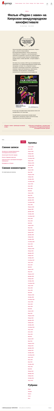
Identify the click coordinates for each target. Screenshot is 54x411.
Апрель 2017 (30, 269)
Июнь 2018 (30, 246)
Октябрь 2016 (31, 281)
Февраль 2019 (31, 230)
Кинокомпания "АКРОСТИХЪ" (11, 408)
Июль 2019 (30, 218)
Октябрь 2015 (31, 297)
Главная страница (18, 3)
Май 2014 (30, 336)
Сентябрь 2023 (31, 158)
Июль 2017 (30, 265)
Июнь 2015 (30, 306)
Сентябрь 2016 (31, 283)
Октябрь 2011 (31, 378)
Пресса (27, 3)
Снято (24, 3)
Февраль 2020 (31, 207)
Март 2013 (30, 362)
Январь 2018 (30, 251)
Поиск (23, 142)
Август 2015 (30, 302)
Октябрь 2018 (31, 239)
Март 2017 (30, 272)
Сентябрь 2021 (31, 181)
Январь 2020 (30, 209)
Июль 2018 (30, 244)
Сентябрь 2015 (31, 299)
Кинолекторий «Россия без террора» (9, 155)
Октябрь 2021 (31, 179)
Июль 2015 (30, 304)
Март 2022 (30, 172)
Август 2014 (30, 329)
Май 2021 (30, 191)
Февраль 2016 (31, 295)
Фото (35, 3)
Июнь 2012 (30, 366)
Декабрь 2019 (31, 211)
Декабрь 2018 (31, 235)
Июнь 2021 (30, 188)
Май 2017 (30, 267)
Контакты (42, 3)
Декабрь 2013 (31, 348)
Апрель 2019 (30, 225)
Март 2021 (30, 195)
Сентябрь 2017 (31, 260)
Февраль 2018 (31, 248)
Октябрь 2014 (31, 325)
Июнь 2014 (30, 334)
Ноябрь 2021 (30, 177)
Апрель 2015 (30, 311)
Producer (25, 26)
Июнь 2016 (30, 290)
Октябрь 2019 (31, 214)
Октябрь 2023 (31, 156)
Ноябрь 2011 (30, 376)
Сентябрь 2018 (31, 242)
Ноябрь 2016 (30, 279)
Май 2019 (30, 223)
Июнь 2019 (30, 221)
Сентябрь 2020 (31, 202)
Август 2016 (30, 285)
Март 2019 (30, 228)
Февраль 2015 (31, 316)
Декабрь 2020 (31, 200)
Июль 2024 (30, 149)
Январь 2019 (30, 232)
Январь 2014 (30, 346)
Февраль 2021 (31, 198)
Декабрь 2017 (31, 253)
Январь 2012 (30, 371)
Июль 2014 (30, 332)
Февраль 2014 (31, 343)
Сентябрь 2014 (31, 327)
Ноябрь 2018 (30, 237)
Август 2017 (30, 262)
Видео (38, 3)
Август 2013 (30, 357)
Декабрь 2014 (31, 320)
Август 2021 (30, 184)
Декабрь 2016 (31, 276)
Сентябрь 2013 (31, 355)
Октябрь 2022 (31, 165)
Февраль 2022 (31, 174)
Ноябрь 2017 (30, 255)
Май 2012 (30, 369)
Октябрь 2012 (31, 364)
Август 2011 (30, 380)
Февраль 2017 (31, 274)
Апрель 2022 (30, 170)
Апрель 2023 (30, 161)
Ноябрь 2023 (30, 154)
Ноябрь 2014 (30, 322)
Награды (31, 3)
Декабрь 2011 (31, 373)
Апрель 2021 (30, 193)
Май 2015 (30, 309)
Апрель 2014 (30, 339)
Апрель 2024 (30, 151)
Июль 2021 (30, 186)
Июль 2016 (30, 288)
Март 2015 (30, 313)
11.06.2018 (32, 26)
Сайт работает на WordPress (25, 408)
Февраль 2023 (31, 163)
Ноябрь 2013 (30, 350)
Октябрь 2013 (31, 353)
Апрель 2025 (30, 147)
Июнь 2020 (30, 205)
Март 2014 (30, 341)
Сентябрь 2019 (31, 216)
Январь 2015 (30, 318)
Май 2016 (30, 292)
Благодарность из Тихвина (7, 163)
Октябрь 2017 (31, 258)
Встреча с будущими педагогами (9, 157)
